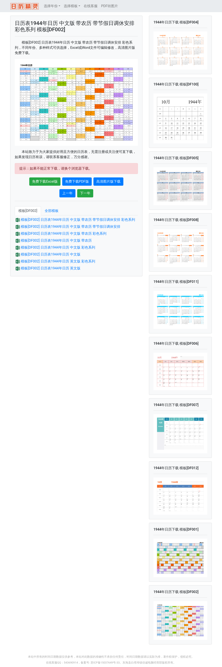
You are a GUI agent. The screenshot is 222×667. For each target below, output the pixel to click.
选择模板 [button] (71, 6)
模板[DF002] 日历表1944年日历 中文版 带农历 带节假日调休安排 (70, 227)
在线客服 (91, 6)
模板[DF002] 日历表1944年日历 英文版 (50, 268)
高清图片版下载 (108, 181)
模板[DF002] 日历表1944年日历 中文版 (50, 254)
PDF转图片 (109, 6)
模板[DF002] (27, 211)
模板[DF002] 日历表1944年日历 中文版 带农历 (56, 240)
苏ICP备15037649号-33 (105, 662)
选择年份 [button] (51, 6)
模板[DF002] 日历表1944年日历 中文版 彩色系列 (58, 247)
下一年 (85, 193)
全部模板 (52, 211)
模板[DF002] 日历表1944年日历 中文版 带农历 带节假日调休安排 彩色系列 (78, 220)
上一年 (67, 193)
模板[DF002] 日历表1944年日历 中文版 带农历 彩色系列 (63, 233)
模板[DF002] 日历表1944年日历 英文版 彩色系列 (58, 261)
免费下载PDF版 (77, 181)
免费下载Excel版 (45, 181)
